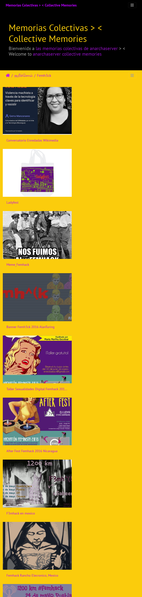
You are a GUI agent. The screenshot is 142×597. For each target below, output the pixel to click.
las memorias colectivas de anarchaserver (77, 48)
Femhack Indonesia (20, 437)
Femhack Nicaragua (91, 377)
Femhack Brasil (88, 437)
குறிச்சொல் (23, 75)
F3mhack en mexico (20, 317)
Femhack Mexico (18, 377)
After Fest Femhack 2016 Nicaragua (103, 257)
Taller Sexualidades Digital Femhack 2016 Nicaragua (35, 257)
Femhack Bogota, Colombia (25, 556)
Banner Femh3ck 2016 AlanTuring (101, 198)
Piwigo (82, 589)
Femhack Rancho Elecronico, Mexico (103, 317)
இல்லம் (8, 75)
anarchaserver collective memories (67, 54)
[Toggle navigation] (132, 5)
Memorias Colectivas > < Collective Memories (41, 5)
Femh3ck (44, 75)
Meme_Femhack (17, 197)
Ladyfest (83, 138)
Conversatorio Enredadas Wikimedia (32, 138)
